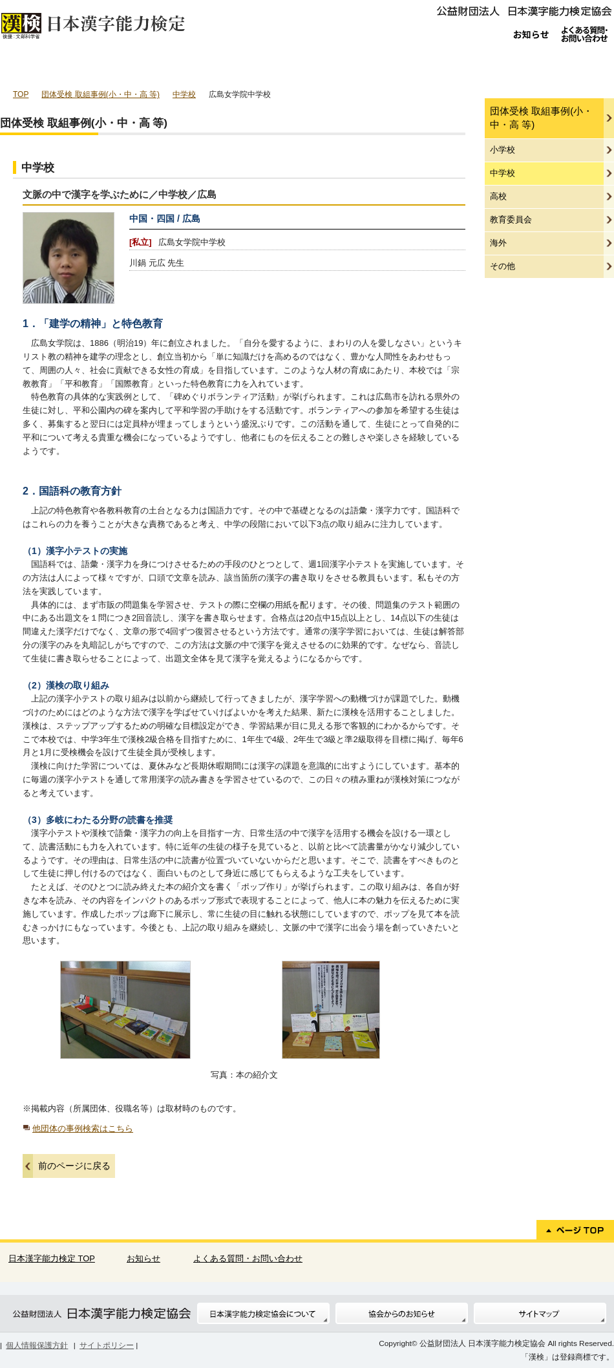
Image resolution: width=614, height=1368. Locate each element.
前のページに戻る (74, 1165)
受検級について (394, 68)
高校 (498, 196)
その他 (502, 266)
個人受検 (43, 68)
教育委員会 (511, 219)
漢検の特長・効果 (306, 68)
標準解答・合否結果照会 (481, 68)
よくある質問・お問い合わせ (247, 1258)
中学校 (184, 94)
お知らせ (143, 1258)
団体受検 (131, 68)
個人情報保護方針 (37, 1345)
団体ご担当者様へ (218, 68)
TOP (20, 94)
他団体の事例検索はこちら (78, 1128)
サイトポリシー (106, 1345)
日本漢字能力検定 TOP (51, 1258)
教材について (569, 68)
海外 (498, 243)
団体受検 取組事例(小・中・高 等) (100, 94)
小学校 (502, 150)
